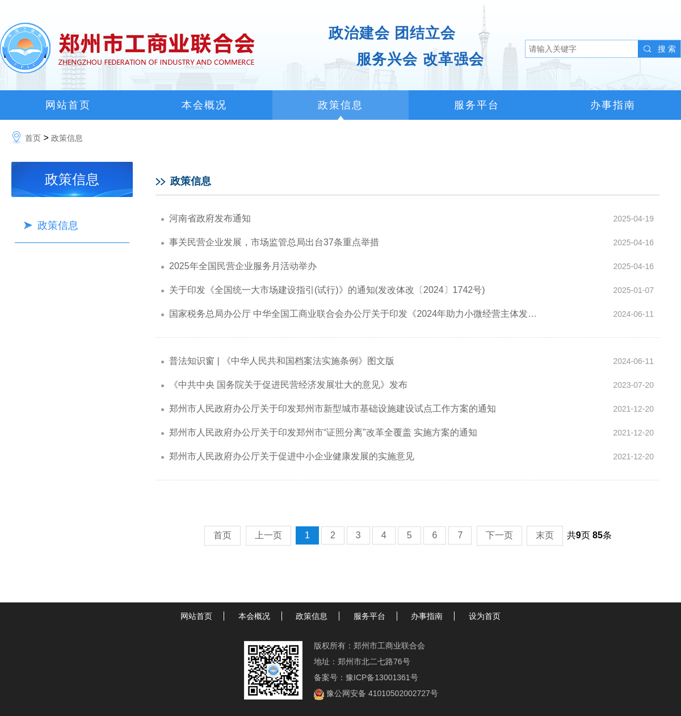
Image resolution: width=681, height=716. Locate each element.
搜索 (668, 48)
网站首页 (68, 105)
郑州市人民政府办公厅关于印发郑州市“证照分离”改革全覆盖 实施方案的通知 (323, 432)
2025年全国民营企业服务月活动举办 (243, 266)
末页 (545, 535)
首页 (33, 138)
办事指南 (613, 105)
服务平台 (476, 105)
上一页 (268, 535)
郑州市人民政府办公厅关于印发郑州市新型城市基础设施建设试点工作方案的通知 (332, 408)
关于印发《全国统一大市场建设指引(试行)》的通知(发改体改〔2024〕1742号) (327, 290)
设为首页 (485, 616)
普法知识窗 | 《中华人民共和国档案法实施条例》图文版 (281, 361)
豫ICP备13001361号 (382, 677)
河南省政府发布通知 (210, 218)
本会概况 (204, 105)
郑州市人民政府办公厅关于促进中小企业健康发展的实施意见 (291, 456)
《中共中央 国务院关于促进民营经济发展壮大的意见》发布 (288, 385)
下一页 (499, 535)
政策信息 (340, 105)
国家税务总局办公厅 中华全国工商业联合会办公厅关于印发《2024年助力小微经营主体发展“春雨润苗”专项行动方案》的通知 (348, 317)
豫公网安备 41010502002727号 (382, 693)
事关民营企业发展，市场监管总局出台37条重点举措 (274, 242)
